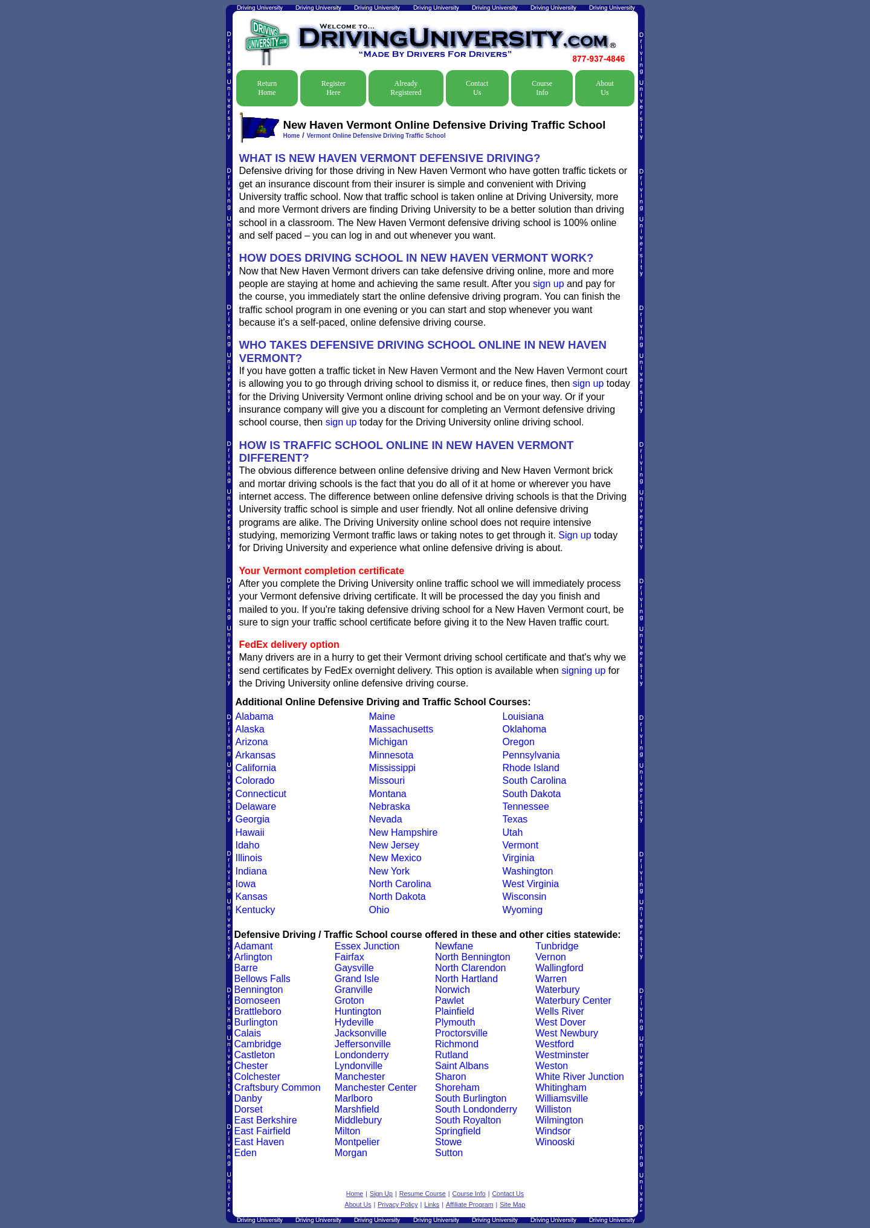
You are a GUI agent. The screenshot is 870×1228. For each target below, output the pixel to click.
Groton (349, 1000)
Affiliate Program (470, 1204)
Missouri (387, 780)
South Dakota (532, 794)
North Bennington (473, 957)
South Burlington (470, 1098)
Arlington (253, 957)
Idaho (248, 845)
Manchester (360, 1076)
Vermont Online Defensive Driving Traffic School (375, 135)
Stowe (448, 1142)
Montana (388, 794)
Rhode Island (531, 768)
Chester (251, 1066)
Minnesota (391, 755)
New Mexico (395, 858)
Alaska (250, 729)
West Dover (560, 1022)
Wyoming (523, 910)
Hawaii (250, 832)
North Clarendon (470, 968)
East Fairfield (262, 1131)
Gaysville (354, 968)
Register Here (333, 88)
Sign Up (381, 1193)
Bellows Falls (262, 979)
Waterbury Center (573, 1000)
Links (431, 1204)
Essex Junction (367, 946)
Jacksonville (361, 1033)
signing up (583, 670)
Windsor (553, 1131)
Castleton (255, 1055)
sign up (548, 284)
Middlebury (358, 1120)
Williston (553, 1109)
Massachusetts (401, 729)
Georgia (253, 819)
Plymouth (455, 1022)
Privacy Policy (397, 1204)
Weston (551, 1066)
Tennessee (526, 806)
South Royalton (468, 1120)
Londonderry (362, 1055)
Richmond (456, 1044)
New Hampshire (403, 832)
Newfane (454, 946)
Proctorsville (461, 1033)
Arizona (252, 742)
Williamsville (561, 1098)
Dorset (248, 1109)
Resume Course (422, 1193)
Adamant (253, 946)
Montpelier (357, 1142)
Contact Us (477, 88)
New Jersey (394, 845)
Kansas (252, 896)
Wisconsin (525, 896)
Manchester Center (376, 1087)
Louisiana (523, 716)
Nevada (385, 819)
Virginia (519, 858)
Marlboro (354, 1098)
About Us (605, 88)
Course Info (542, 88)
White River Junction (579, 1076)
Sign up (574, 535)
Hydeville (354, 1022)
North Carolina (400, 884)
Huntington (358, 1011)
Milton (348, 1131)
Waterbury (557, 989)
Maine (382, 716)
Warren (551, 979)
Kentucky (256, 910)
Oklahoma (525, 729)
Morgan (351, 1153)
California (256, 768)
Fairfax (349, 957)
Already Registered (405, 88)
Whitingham (560, 1087)
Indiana (252, 871)
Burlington (256, 1022)
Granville (354, 989)
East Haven (259, 1142)
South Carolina (535, 780)
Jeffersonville (363, 1044)
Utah (513, 832)
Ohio (379, 910)
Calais (247, 1033)
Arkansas (256, 755)
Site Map (512, 1204)
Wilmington (559, 1120)
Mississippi (392, 768)
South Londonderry (476, 1109)
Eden (245, 1153)
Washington (528, 871)
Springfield (458, 1131)
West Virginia (531, 884)
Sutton (449, 1153)
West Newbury (566, 1033)
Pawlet (449, 1000)
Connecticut (261, 794)
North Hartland (466, 979)
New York (389, 871)
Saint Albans (462, 1066)
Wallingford (559, 968)
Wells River (559, 1011)
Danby (248, 1098)
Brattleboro (258, 1011)
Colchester (257, 1076)
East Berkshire (265, 1120)
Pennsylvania (531, 755)
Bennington (258, 989)
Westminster (562, 1055)
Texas (515, 819)
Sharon (450, 1076)
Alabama (255, 716)
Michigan (388, 742)
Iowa (246, 884)
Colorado (255, 780)
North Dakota (397, 896)
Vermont (521, 845)
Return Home (267, 88)
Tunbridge (556, 946)
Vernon (550, 957)
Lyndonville (358, 1066)
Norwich (452, 989)
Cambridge (258, 1044)
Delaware (256, 806)
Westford (554, 1044)
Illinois (249, 858)
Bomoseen (257, 1000)
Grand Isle (357, 979)
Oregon (519, 742)
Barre (246, 968)
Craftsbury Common (277, 1087)
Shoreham (457, 1087)
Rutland (451, 1055)
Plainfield (454, 1011)
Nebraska (389, 806)
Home (291, 135)
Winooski (555, 1142)
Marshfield (357, 1109)
